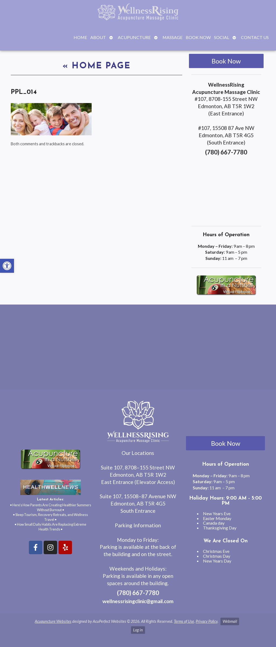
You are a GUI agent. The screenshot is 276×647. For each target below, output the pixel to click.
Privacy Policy (207, 621)
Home (80, 37)
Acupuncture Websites (53, 621)
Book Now (198, 37)
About (98, 37)
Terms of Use (184, 621)
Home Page (96, 66)
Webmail (230, 621)
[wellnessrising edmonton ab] (138, 349)
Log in (138, 630)
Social (221, 37)
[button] (7, 266)
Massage (172, 37)
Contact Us (255, 37)
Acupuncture (134, 37)
